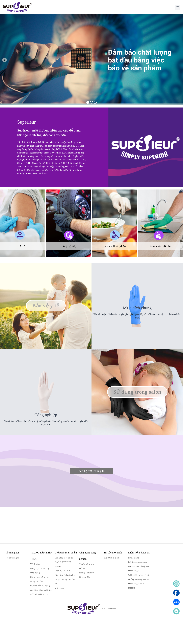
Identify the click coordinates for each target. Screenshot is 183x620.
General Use (85, 577)
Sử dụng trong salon (137, 392)
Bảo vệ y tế (45, 306)
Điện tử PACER (62, 571)
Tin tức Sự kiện (111, 558)
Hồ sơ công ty (12, 558)
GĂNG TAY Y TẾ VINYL (63, 564)
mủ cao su (59, 588)
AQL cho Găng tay (39, 594)
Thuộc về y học (86, 564)
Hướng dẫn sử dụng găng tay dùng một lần (41, 588)
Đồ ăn (82, 568)
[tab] (87, 102)
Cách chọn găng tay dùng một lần (39, 579)
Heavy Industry (86, 573)
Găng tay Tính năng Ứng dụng (39, 570)
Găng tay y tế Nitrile (65, 558)
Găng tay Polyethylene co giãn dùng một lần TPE (65, 579)
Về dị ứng (35, 564)
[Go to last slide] (4, 60)
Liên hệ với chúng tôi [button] (91, 471)
